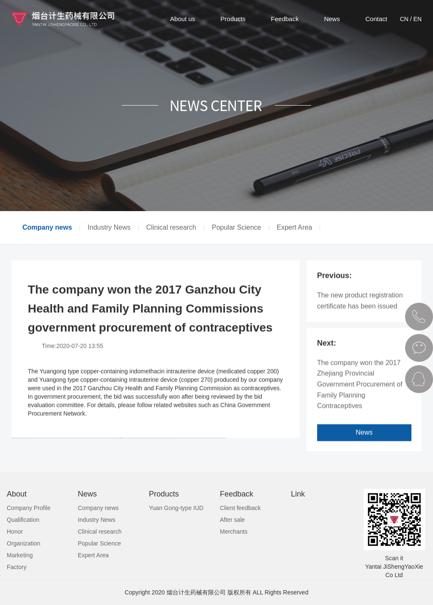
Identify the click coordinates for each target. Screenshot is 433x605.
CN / (406, 19)
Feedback (285, 18)
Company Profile (29, 508)
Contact (376, 18)
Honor (15, 531)
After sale (232, 519)
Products (232, 18)
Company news (47, 227)
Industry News (109, 227)
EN (418, 19)
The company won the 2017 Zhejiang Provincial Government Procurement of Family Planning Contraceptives (360, 391)
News (332, 18)
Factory (17, 567)
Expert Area (294, 227)
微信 (419, 348)
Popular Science (236, 227)
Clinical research (171, 227)
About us (182, 18)
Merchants (233, 531)
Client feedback (240, 508)
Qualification (23, 519)
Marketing (20, 555)
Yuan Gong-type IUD (176, 508)
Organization (23, 543)
